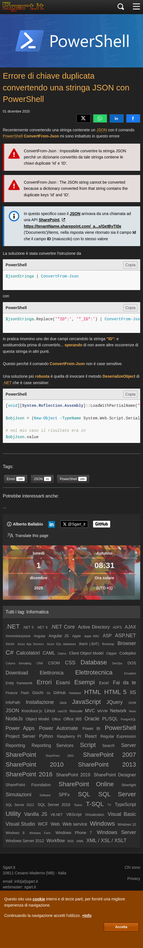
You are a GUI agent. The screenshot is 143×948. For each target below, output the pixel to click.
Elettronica (52, 673)
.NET (7, 382)
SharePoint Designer (115, 774)
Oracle (91, 718)
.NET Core (62, 627)
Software (45, 795)
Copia (130, 265)
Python (46, 736)
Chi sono (132, 867)
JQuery (114, 702)
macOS (62, 711)
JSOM (132, 702)
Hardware (75, 693)
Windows (102, 823)
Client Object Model (86, 653)
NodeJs (14, 718)
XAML (80, 841)
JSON (101, 130)
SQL (84, 794)
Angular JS (59, 636)
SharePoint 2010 (35, 764)
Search (108, 745)
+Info (86, 915)
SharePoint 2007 (109, 754)
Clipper (111, 653)
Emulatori (130, 673)
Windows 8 (15, 833)
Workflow (56, 840)
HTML (92, 691)
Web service (75, 824)
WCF (43, 824)
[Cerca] (120, 7)
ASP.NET (125, 635)
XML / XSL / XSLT (106, 840)
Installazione (40, 702)
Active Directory (94, 627)
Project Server (20, 736)
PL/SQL (110, 718)
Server (128, 745)
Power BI (91, 728)
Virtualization (94, 815)
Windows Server (116, 832)
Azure (10, 644)
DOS (132, 663)
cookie (39, 899)
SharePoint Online (86, 784)
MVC (90, 710)
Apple (76, 636)
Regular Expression (118, 736)
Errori (44, 682)
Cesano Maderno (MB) (35, 873)
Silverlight (128, 785)
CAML (49, 653)
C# (9, 652)
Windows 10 (126, 824)
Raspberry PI (69, 736)
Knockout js (32, 711)
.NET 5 (28, 627)
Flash (25, 693)
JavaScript (86, 701)
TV (109, 805)
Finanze (12, 693)
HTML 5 (115, 691)
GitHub (59, 692)
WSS (70, 841)
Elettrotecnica (93, 672)
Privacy (133, 878)
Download (17, 673)
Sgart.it (9, 867)
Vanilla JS (35, 814)
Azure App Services (31, 644)
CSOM (54, 663)
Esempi (84, 682)
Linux (49, 710)
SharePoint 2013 (107, 764)
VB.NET (57, 815)
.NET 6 (42, 627)
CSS (70, 663)
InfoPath (13, 702)
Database (93, 662)
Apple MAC (91, 636)
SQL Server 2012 (20, 805)
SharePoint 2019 (73, 774)
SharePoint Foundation (28, 785)
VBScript (73, 814)
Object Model (37, 719)
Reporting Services (52, 745)
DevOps (117, 663)
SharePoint (49, 220)
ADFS (117, 627)
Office (56, 719)
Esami (63, 682)
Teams (78, 805)
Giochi (37, 692)
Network (118, 710)
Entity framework (19, 683)
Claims (62, 653)
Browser (126, 643)
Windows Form (39, 833)
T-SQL (95, 803)
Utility (13, 813)
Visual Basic (122, 814)
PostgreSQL (128, 719)
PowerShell (13, 136)
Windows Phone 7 (74, 832)
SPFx (64, 794)
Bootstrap (108, 644)
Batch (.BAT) (89, 644)
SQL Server (117, 794)
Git (48, 693)
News (132, 711)
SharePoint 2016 (29, 774)
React (91, 736)
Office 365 (72, 719)
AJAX (130, 627)
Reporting (15, 745)
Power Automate (58, 728)
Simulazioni (18, 794)
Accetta (121, 927)
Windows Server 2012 (25, 841)
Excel (104, 683)
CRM (39, 663)
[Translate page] (28, 535)
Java (62, 703)
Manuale (76, 711)
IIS (133, 692)
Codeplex (127, 653)
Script (88, 744)
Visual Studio (20, 824)
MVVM (102, 711)
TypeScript (125, 804)
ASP (107, 635)
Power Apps (20, 728)
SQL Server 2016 (54, 804)
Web (55, 824)
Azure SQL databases (61, 644)
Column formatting (18, 663)
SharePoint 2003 (60, 755)
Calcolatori (28, 653)
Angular (39, 636)
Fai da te (124, 682)
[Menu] (136, 7)
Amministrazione (18, 636)
